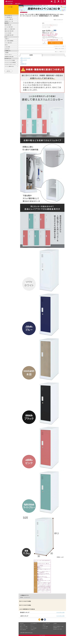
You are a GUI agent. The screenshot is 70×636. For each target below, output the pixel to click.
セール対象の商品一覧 (8, 17)
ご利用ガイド (7, 38)
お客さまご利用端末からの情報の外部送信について (58, 627)
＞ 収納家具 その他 (23, 63)
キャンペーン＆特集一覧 (9, 19)
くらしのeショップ (27, 597)
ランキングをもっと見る (60, 612)
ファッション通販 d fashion (9, 66)
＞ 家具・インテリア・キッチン (25, 58)
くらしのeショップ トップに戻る (59, 46)
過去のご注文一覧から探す (9, 30)
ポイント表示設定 (33, 628)
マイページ (32, 626)
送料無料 (21, 597)
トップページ (21, 5)
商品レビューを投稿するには (59, 51)
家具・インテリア (36, 5)
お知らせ (6, 44)
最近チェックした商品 (23, 626)
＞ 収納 (21, 61)
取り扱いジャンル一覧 (23, 628)
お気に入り (44, 43)
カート (32, 625)
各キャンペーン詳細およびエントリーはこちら (50, 35)
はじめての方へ (7, 48)
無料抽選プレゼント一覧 (9, 21)
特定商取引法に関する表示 (9, 56)
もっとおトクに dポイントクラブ (10, 64)
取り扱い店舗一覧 (23, 629)
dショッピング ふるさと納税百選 (10, 62)
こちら (31, 632)
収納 (41, 5)
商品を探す (22, 623)
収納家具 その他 (45, 5)
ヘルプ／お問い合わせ (8, 42)
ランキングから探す (8, 33)
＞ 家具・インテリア (23, 59)
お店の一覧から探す (8, 24)
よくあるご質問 (7, 46)
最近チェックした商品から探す (10, 28)
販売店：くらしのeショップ (58, 19)
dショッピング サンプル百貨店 (10, 60)
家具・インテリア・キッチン (28, 5)
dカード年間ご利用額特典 (9, 40)
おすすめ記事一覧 (33, 623)
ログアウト (8, 71)
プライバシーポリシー (8, 54)
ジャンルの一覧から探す (9, 26)
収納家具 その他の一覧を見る (59, 48)
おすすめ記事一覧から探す (9, 35)
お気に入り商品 (22, 625)
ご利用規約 (6, 52)
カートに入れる (55, 43)
